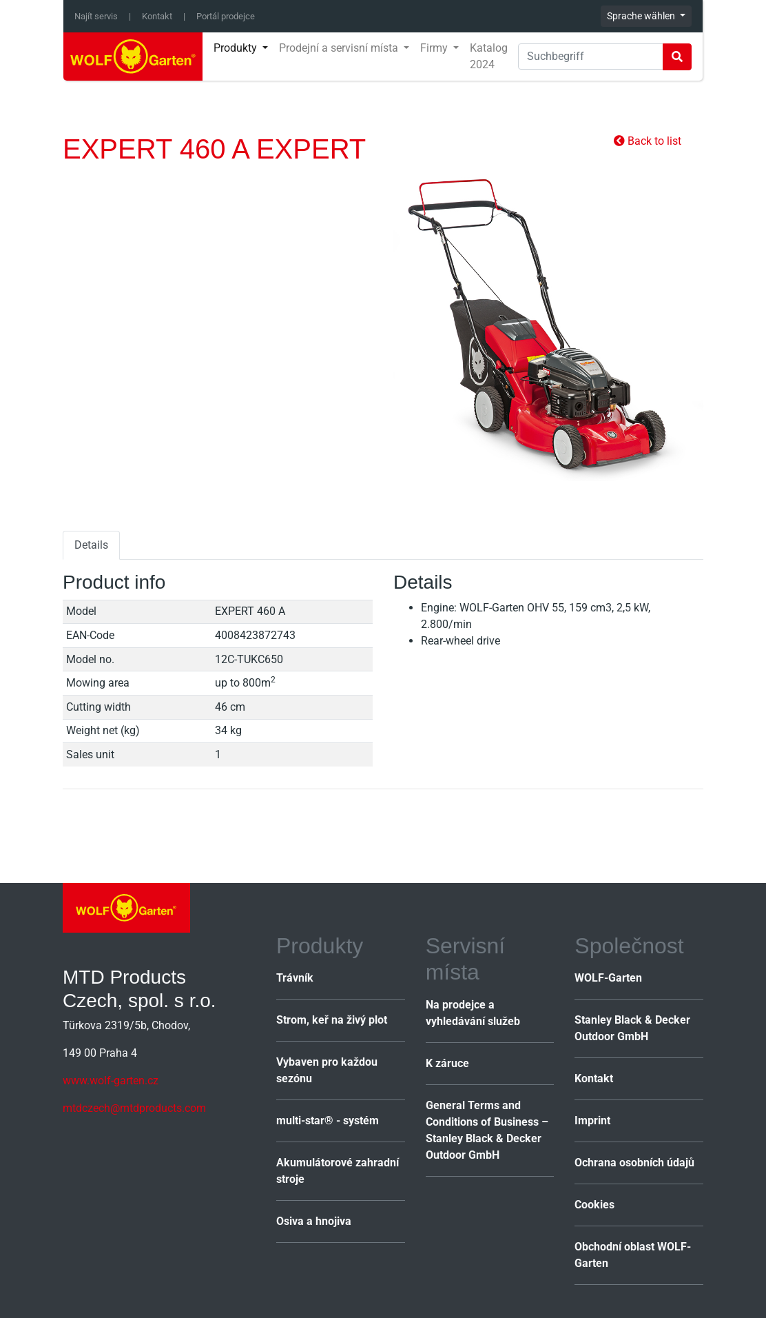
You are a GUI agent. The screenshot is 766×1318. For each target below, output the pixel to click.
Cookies (594, 1204)
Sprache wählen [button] (642, 15)
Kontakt (157, 16)
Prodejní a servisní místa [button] (340, 47)
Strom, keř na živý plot (331, 1019)
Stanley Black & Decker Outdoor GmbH (632, 1028)
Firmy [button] (435, 47)
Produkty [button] (237, 47)
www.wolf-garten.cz (110, 1080)
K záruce (447, 1063)
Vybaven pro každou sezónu (326, 1070)
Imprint (592, 1120)
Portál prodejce (225, 16)
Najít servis (96, 16)
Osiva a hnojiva (313, 1221)
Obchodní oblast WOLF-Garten (632, 1255)
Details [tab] (91, 544)
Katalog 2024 (489, 56)
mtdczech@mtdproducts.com (134, 1108)
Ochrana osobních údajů (634, 1162)
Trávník (294, 977)
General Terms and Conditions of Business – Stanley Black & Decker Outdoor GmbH (487, 1130)
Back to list (647, 141)
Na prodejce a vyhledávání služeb (473, 1013)
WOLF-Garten (608, 977)
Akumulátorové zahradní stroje (337, 1171)
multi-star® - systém (327, 1120)
